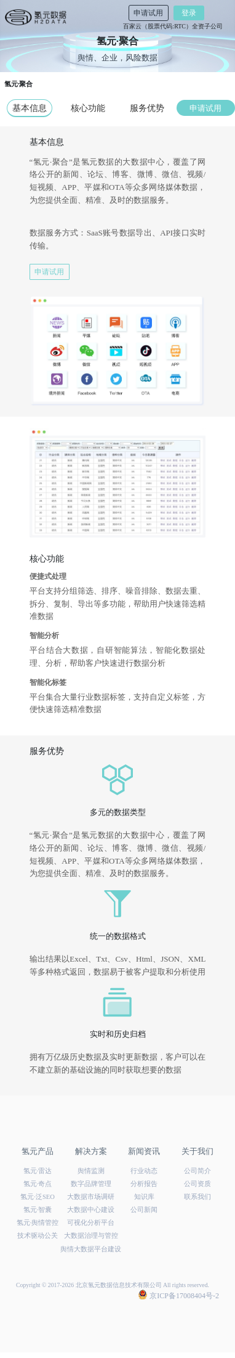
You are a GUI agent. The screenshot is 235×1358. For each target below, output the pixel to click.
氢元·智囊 (37, 1209)
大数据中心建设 (90, 1209)
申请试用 (148, 13)
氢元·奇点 (37, 1183)
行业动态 (143, 1171)
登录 (188, 13)
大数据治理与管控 (91, 1235)
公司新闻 (143, 1209)
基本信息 (29, 108)
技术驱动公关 (37, 1235)
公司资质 (197, 1183)
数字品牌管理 (91, 1183)
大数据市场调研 (90, 1196)
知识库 (144, 1196)
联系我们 (197, 1196)
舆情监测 (91, 1171)
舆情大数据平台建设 (90, 1249)
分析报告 (143, 1183)
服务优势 (147, 108)
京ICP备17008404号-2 (178, 1295)
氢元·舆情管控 (38, 1222)
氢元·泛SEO (37, 1196)
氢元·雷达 (37, 1171)
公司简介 (197, 1171)
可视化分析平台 (90, 1222)
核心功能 (88, 108)
